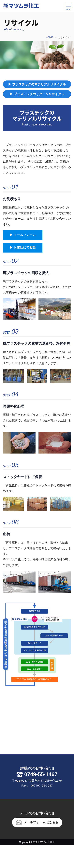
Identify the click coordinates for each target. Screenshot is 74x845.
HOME (49, 37)
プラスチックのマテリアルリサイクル (39, 84)
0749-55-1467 (40, 774)
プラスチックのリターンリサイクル (39, 94)
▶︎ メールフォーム (23, 235)
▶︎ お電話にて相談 (23, 247)
